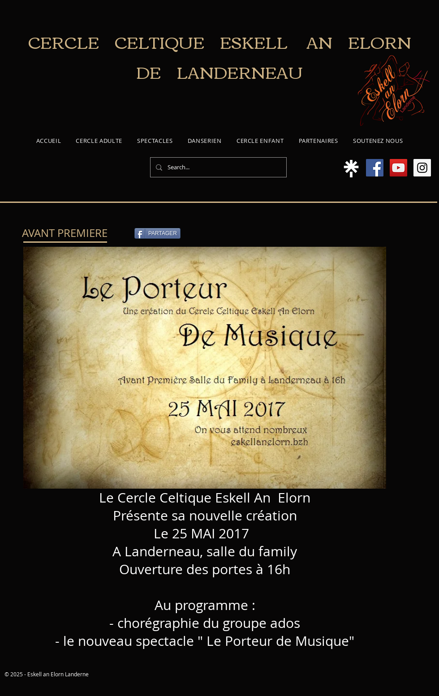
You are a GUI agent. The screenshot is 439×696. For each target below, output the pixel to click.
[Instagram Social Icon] (422, 167)
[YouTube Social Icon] (398, 167)
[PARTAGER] (157, 233)
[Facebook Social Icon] (374, 167)
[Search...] (217, 167)
